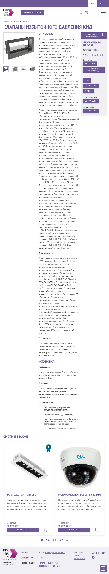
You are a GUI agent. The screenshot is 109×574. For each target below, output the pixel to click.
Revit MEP (90, 63)
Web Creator (79, 558)
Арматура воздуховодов (93, 69)
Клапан (88, 91)
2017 (87, 80)
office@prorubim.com (55, 552)
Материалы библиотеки (19, 22)
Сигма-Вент (91, 86)
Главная (6, 22)
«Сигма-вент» (54, 258)
